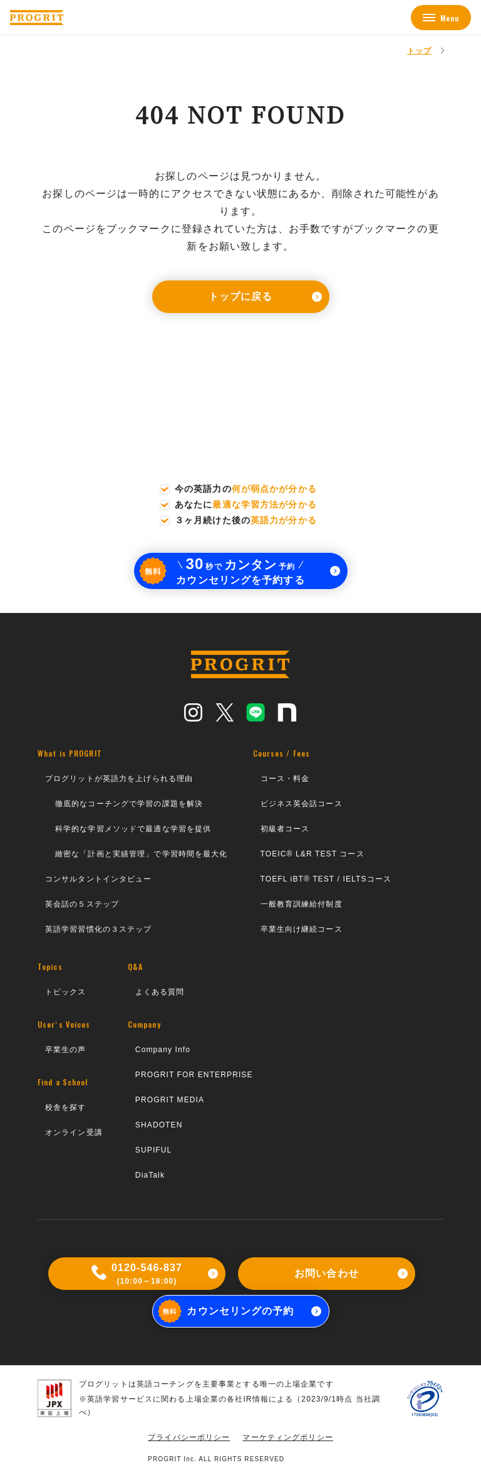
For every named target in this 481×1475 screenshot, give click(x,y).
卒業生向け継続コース (302, 929)
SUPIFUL (153, 1150)
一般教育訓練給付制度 (302, 904)
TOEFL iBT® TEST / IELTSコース (326, 879)
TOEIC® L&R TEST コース (313, 853)
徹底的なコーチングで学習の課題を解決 (129, 803)
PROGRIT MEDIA (169, 1099)
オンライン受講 (74, 1132)
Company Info (162, 1049)
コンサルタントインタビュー (98, 879)
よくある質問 (160, 992)
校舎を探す (65, 1107)
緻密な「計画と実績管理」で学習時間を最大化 (141, 853)
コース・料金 (285, 778)
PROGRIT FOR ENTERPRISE (194, 1074)
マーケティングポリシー (287, 1437)
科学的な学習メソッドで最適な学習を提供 (133, 828)
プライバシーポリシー (189, 1437)
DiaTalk (150, 1175)
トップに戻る (265, 296)
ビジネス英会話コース (302, 803)
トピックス (65, 992)
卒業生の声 (65, 1049)
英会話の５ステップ (82, 904)
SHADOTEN (159, 1125)
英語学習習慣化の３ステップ (98, 929)
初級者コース (285, 828)
